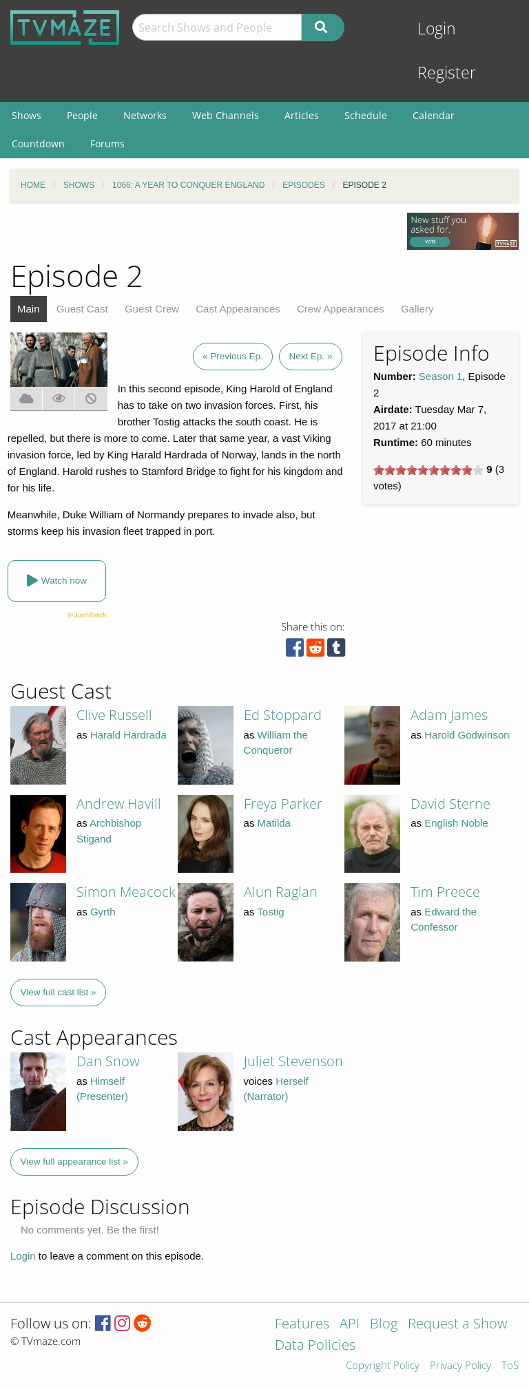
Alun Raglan (281, 891)
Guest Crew (152, 309)
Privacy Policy (460, 1366)
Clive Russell (114, 715)
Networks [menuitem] (145, 115)
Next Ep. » (310, 356)
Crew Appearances (340, 309)
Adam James (449, 715)
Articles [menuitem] (301, 115)
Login (436, 28)
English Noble (456, 823)
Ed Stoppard (283, 715)
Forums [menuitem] (107, 143)
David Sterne (450, 803)
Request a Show (457, 1325)
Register (446, 72)
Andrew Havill (118, 803)
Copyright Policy (382, 1366)
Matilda (274, 823)
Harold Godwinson (466, 735)
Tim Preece (445, 891)
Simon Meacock (126, 891)
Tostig (270, 912)
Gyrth (103, 912)
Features (302, 1325)
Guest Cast (82, 309)
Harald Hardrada (128, 735)
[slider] (428, 470)
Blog (383, 1325)
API (350, 1325)
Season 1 (440, 376)
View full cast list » (58, 992)
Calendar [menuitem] (434, 115)
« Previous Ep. (233, 356)
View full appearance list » (75, 1161)
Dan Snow (107, 1061)
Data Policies (315, 1346)
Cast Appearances (238, 309)
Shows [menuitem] (26, 115)
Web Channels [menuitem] (225, 115)
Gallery (417, 309)
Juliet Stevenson (293, 1061)
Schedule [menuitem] (365, 115)
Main (28, 309)
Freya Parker (283, 803)
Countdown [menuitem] (38, 143)
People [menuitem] (82, 115)
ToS (510, 1366)
